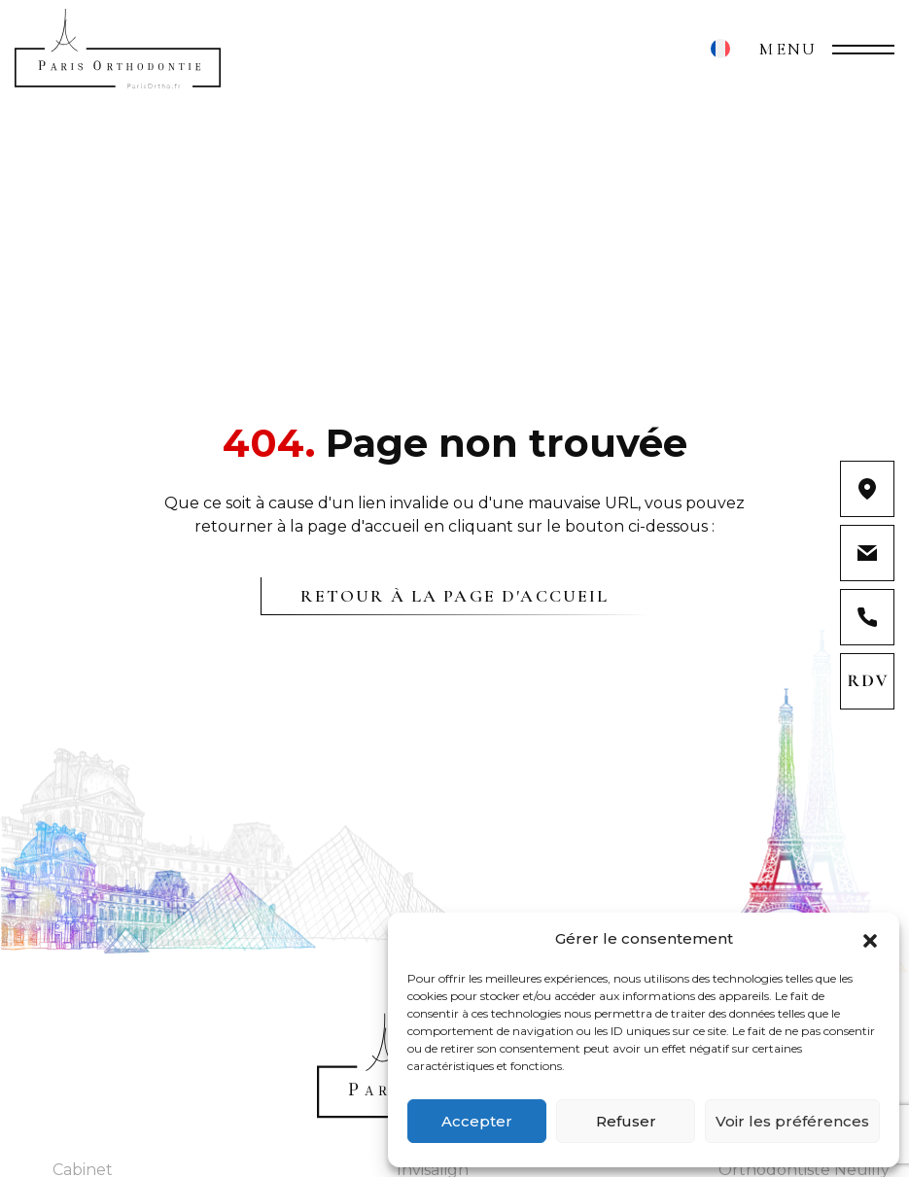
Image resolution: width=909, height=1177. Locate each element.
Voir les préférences (792, 1121)
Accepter (476, 1121)
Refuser (626, 1121)
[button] (870, 939)
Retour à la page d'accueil (454, 595)
